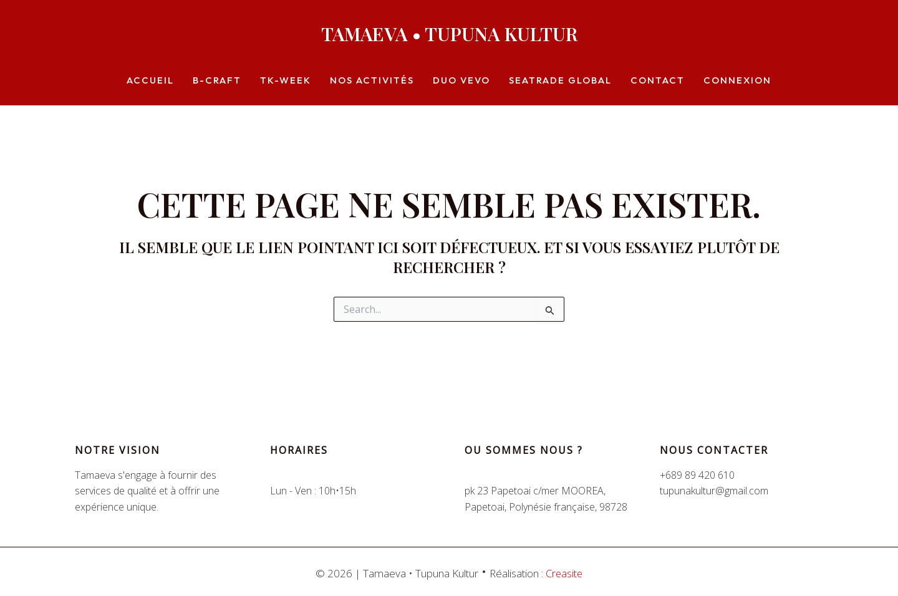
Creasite (564, 573)
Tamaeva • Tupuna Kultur (449, 33)
